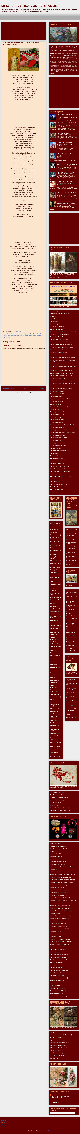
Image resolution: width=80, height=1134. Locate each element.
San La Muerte (53, 664)
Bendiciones (53, 311)
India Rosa (52, 603)
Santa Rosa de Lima (55, 725)
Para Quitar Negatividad (56, 972)
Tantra (61, 70)
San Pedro (52, 685)
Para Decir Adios (70, 609)
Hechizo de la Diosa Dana (56, 859)
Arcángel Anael (54, 588)
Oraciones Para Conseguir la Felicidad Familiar (61, 342)
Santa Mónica (53, 720)
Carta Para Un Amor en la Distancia (59, 797)
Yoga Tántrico (63, 71)
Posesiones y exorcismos (55, 69)
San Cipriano (53, 637)
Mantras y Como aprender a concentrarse (68, 65)
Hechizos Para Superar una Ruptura (59, 905)
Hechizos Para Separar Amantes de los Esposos (62, 900)
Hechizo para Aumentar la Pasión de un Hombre (62, 866)
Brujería (67, 49)
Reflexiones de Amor (71, 717)
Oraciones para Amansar (56, 412)
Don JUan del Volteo (55, 599)
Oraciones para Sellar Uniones (57, 435)
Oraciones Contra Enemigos (57, 326)
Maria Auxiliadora (54, 608)
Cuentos (52, 1032)
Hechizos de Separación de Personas (59, 918)
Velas (69, 70)
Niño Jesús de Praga (10, 334)
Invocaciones (66, 58)
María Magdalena (54, 611)
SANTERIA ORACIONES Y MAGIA (60, 1101)
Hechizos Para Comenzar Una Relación (60, 877)
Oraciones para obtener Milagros (58, 445)
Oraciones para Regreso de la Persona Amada (61, 432)
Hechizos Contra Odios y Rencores (58, 872)
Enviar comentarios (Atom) (27, 392)
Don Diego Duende (54, 597)
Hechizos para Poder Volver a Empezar (59, 934)
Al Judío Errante (54, 567)
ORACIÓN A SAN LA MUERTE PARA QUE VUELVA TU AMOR (66, 115)
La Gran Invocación (55, 318)
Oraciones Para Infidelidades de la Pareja (60, 344)
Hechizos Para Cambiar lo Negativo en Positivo (61, 874)
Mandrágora (56, 65)
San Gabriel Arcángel (55, 646)
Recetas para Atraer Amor (56, 993)
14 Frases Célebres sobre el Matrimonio (71, 689)
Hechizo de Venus (54, 853)
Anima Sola (53, 581)
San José (52, 652)
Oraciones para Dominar (56, 422)
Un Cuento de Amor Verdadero (57, 1055)
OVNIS (53, 1095)
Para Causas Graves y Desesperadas (59, 471)
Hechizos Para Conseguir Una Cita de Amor (61, 882)
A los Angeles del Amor (55, 550)
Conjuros (52, 316)
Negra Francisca (54, 614)
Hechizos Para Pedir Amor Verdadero (59, 897)
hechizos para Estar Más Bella (57, 996)
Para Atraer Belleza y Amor (56, 461)
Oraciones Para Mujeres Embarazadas (59, 349)
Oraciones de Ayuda (55, 396)
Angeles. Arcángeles (55, 577)
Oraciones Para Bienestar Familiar (58, 334)
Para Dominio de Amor (55, 479)
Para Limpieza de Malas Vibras (57, 965)
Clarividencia (71, 49)
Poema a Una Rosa (71, 618)
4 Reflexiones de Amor (71, 692)
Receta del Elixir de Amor (56, 980)
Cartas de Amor (54, 805)
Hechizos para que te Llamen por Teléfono (60, 941)
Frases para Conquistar (69, 714)
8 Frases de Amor (70, 700)
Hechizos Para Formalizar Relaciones (59, 890)
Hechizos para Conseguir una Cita (58, 928)
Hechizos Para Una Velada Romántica (59, 908)
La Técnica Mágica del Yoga (68, 60)
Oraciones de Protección (56, 404)
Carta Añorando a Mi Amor (56, 792)
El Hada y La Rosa (70, 589)
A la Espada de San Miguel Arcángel (55, 544)
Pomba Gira (53, 620)
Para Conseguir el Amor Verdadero (58, 957)
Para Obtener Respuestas (56, 967)
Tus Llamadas (69, 648)
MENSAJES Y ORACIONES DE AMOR (29, 6)
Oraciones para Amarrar (56, 414)
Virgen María (53, 739)
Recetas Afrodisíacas (55, 985)
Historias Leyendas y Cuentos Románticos (60, 1035)
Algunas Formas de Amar (56, 1040)
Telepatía (65, 70)
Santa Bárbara (53, 702)
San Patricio (53, 682)
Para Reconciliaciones (55, 489)
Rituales (52, 70)
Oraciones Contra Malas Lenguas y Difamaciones (62, 331)
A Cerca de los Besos (55, 1037)
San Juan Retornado (55, 658)
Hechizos (59, 55)
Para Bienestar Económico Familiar (58, 466)
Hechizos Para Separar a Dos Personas (60, 903)
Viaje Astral (74, 70)
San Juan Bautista (54, 655)
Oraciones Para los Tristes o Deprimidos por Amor (62, 386)
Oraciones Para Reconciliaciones (58, 378)
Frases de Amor (70, 710)
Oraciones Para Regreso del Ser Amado (60, 381)
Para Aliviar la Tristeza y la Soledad (58, 450)
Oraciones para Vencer (55, 440)
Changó (52, 590)
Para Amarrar (53, 455)
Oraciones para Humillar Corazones (59, 430)
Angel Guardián (54, 572)
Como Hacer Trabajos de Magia (58, 848)
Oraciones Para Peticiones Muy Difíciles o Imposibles (63, 366)
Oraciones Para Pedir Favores (57, 352)
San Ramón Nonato (55, 691)
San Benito (53, 634)
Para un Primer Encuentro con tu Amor (59, 810)
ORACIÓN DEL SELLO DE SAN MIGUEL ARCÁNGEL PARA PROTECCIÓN (67, 193)
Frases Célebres (70, 708)
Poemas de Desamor (71, 638)
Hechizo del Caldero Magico (57, 861)
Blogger (49, 1130)
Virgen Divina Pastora (55, 735)
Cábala (55, 53)
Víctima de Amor (54, 1058)
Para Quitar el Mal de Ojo (56, 975)
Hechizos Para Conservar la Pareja (58, 885)
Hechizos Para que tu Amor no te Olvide (60, 910)
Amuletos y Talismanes (55, 843)
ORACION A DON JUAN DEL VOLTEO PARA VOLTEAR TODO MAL (66, 134)
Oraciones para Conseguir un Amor (58, 419)
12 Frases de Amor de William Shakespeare (71, 684)
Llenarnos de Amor (70, 599)
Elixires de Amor (74, 53)
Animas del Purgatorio (55, 584)
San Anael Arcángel (55, 625)
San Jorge (52, 650)
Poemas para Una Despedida (70, 642)
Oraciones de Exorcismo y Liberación (59, 399)
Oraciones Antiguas (55, 324)
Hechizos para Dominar (56, 931)
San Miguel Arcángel (55, 671)
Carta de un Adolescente (56, 802)
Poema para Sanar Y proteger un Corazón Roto (71, 625)
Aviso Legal (4, 1120)
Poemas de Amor (70, 635)
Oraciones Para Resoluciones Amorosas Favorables (63, 383)
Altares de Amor (64, 46)
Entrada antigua (41, 388)
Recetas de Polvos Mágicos (57, 988)
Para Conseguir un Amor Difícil (15, 335)
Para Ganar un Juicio (55, 481)
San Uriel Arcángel (54, 694)
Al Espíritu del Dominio (55, 563)
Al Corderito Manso (55, 560)
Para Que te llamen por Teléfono (58, 970)
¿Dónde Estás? (70, 651)
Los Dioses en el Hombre (55, 62)
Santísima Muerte (54, 733)
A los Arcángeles (54, 554)
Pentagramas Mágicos (64, 67)
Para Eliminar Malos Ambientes (58, 959)
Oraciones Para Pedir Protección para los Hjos (61, 357)
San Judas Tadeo (54, 662)
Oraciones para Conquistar (56, 417)
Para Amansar (53, 453)
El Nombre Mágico (61, 53)
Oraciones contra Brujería (56, 391)
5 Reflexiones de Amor (71, 696)
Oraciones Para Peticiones (56, 364)
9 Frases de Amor (70, 703)
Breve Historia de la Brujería (59, 49)
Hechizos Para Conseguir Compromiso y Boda (61, 879)
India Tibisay (53, 606)
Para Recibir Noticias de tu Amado (58, 978)
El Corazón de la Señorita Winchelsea (59, 1042)
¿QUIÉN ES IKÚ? (56, 1102)
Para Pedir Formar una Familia (29, 335)
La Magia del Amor (58, 60)
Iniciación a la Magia (57, 58)
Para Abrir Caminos (55, 448)
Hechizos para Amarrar (55, 921)
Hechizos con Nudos (55, 913)
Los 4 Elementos (61, 61)
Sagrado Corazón (54, 623)
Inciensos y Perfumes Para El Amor (58, 944)
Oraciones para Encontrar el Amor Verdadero (61, 424)
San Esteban (53, 643)
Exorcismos (52, 55)
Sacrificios (57, 70)
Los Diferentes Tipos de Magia (71, 61)
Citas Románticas (70, 705)
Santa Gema (53, 711)
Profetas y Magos (65, 69)
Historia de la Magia (59, 57)
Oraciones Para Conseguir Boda (58, 339)
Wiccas (58, 71)
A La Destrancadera (55, 535)
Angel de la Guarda (55, 575)
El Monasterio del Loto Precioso (58, 1047)
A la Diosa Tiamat (54, 541)
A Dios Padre (53, 529)
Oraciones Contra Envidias (56, 329)
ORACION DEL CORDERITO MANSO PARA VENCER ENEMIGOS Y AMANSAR (67, 163)
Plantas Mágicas (73, 67)
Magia (63, 62)
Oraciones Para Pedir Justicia (57, 355)
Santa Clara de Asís (55, 708)
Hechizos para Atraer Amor (56, 923)
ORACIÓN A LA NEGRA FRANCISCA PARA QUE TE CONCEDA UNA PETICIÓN (66, 155)
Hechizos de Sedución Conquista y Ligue (60, 916)
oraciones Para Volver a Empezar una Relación (61, 492)
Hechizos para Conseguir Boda (57, 926)
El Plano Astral (68, 53)
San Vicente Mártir (54, 697)
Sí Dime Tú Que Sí (70, 645)
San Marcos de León (55, 667)
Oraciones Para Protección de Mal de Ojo (60, 370)
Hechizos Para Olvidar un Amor (58, 895)
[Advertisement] (41, 16)
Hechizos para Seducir (55, 936)
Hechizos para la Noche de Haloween (59, 939)
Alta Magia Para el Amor (55, 46)
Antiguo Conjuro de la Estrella (57, 846)
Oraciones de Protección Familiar (58, 406)
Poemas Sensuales (70, 632)
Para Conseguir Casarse (56, 474)
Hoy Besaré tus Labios (71, 592)
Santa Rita (52, 722)
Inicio (25, 388)
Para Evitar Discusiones (56, 962)
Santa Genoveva (54, 713)
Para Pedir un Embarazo (56, 486)
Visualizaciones (53, 71)
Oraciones (18, 334)
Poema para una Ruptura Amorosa (70, 629)
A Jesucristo (53, 532)
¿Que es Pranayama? (70, 71)
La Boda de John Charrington (57, 1053)
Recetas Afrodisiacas (55, 983)
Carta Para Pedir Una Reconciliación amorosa (61, 794)
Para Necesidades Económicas (58, 484)
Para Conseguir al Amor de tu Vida (58, 954)
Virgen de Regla (54, 746)
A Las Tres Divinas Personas (54, 538)
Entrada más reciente (8, 388)
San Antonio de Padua (55, 628)
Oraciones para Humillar (56, 427)
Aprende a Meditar (65, 47)
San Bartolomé (53, 632)
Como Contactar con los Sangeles (71, 543)
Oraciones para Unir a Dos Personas (59, 437)
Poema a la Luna (70, 621)
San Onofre (53, 677)
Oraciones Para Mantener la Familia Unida (60, 347)
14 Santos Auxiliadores (55, 525)
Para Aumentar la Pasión (56, 463)
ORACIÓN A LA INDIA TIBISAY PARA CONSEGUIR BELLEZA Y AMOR (66, 173)
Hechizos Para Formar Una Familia (58, 892)
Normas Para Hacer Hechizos (71, 66)
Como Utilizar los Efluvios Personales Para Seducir (60, 51)
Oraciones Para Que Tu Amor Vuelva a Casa (61, 373)
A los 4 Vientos (53, 547)
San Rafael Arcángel (55, 687)
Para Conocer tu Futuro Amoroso (58, 949)
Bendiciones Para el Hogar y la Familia (59, 313)
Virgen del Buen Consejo (54, 753)
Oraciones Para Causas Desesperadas (59, 336)
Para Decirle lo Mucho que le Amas (58, 807)
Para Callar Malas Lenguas (56, 468)
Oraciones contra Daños (56, 393)
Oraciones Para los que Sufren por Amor (60, 388)
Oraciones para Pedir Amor (27, 334)
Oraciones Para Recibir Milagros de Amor (60, 375)
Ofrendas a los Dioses (55, 67)
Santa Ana (52, 699)
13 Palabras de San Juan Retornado (55, 522)
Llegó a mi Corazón (70, 596)
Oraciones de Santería (55, 409)
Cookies (3, 1124)
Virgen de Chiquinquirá (55, 742)
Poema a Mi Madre (70, 615)
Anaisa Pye (53, 570)
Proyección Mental (73, 69)
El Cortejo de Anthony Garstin (57, 1045)
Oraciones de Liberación (56, 401)
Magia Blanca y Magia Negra (71, 62)
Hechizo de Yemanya (55, 856)
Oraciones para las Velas (56, 443)
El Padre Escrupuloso (55, 1050)
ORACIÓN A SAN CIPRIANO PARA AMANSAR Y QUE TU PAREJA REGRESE (65, 144)
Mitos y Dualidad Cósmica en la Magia (57, 66)
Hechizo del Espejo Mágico (56, 864)
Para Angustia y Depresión (56, 458)
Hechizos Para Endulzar (56, 887)
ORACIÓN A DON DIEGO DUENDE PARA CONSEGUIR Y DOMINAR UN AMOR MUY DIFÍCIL (66, 183)
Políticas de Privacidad (6, 1122)
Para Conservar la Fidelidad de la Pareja (60, 476)
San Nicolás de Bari (55, 675)
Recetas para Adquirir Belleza (57, 990)
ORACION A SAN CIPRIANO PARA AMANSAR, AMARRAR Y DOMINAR (66, 202)
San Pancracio (53, 680)
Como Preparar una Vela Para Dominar (69, 50)
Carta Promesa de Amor (56, 800)
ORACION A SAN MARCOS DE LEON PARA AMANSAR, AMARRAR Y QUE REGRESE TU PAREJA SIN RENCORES (67, 124)
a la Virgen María (54, 756)
